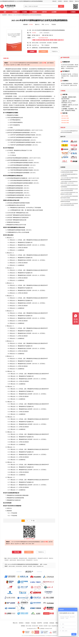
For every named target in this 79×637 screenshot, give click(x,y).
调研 (10, 96)
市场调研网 (4, 14)
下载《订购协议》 (45, 45)
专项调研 (34, 12)
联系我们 (60, 1)
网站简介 (71, 1)
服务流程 (66, 1)
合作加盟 (45, 623)
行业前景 (20, 103)
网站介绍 (15, 623)
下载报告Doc (54, 51)
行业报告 (24, 12)
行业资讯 (14, 12)
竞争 (37, 100)
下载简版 (53, 24)
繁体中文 (77, 1)
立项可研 (44, 12)
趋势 (27, 103)
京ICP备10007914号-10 (32, 628)
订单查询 (73, 12)
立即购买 (32, 51)
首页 (5, 12)
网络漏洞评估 (13, 73)
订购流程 (27, 623)
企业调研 (54, 12)
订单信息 (69, 102)
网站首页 (54, 1)
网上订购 (16, 552)
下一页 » (33, 520)
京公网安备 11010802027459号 (45, 628)
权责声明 (39, 623)
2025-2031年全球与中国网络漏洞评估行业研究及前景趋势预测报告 (27, 14)
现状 (4, 103)
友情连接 (51, 623)
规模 (24, 178)
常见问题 (33, 623)
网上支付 (73, 104)
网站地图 (58, 623)
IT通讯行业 (10, 14)
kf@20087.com (35, 45)
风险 (48, 73)
